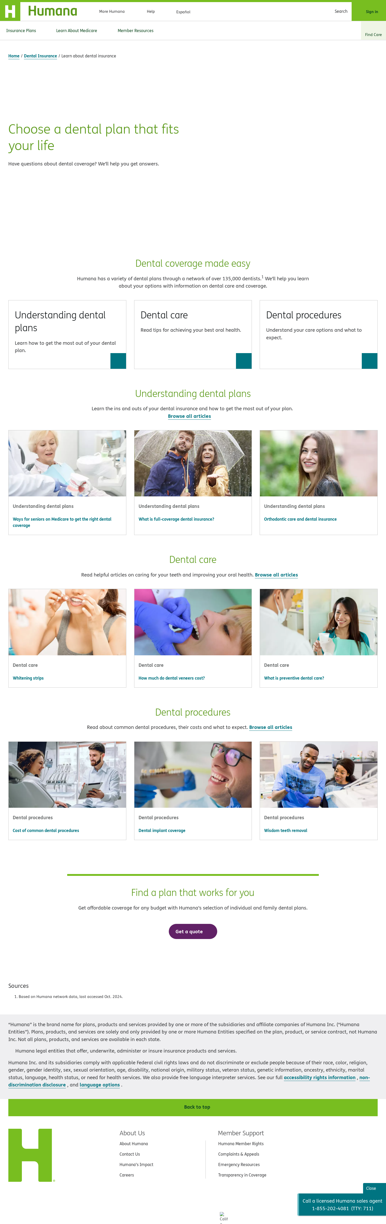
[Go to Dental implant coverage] (193, 746)
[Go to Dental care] (244, 276)
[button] (67, 249)
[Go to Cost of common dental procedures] (67, 746)
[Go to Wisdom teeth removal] (318, 746)
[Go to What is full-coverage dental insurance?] (193, 434)
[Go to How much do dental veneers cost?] (193, 593)
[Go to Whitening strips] (67, 593)
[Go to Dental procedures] (369, 276)
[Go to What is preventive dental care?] (318, 593)
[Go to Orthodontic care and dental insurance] (318, 434)
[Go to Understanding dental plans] (118, 276)
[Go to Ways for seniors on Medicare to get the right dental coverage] (67, 437)
